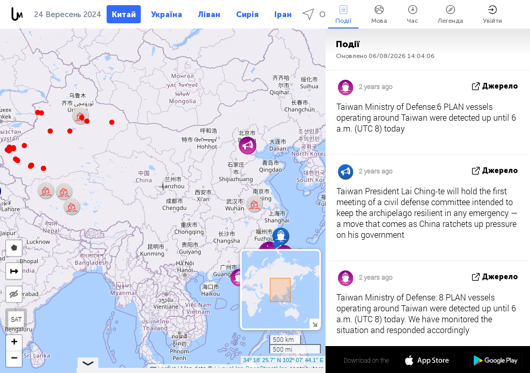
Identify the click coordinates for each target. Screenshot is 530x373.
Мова (379, 14)
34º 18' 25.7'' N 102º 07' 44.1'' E (283, 360)
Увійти (492, 14)
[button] (30, 166)
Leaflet (163, 368)
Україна (166, 14)
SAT (16, 319)
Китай (124, 14)
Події (343, 14)
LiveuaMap (229, 368)
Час (412, 14)
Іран (283, 14)
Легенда (450, 14)
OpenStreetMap (266, 368)
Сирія (247, 14)
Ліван (209, 14)
